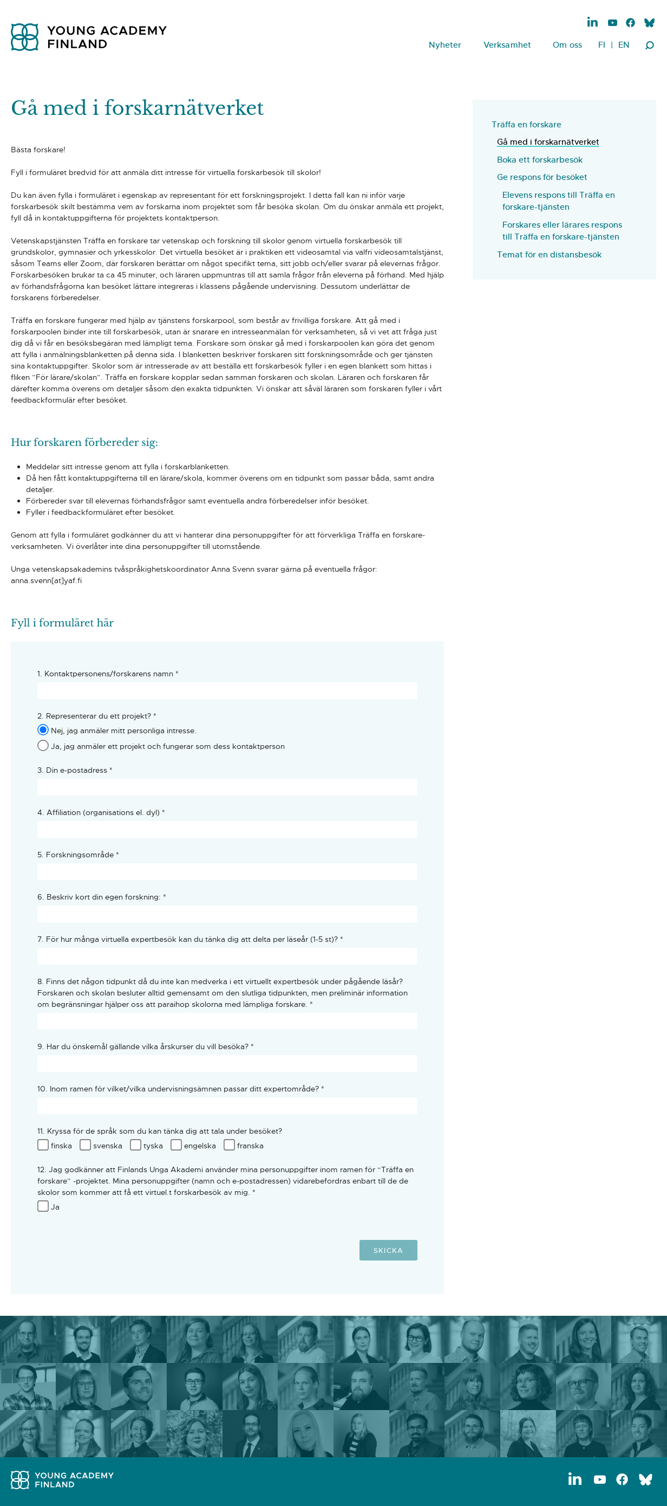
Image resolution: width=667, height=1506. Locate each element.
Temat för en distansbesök (549, 254)
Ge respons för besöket (542, 177)
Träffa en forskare (526, 124)
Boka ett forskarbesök (540, 159)
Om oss (567, 45)
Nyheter (445, 45)
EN (624, 45)
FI (601, 45)
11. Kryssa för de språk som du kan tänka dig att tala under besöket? (159, 1131)
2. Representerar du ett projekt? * (96, 716)
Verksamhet (507, 45)
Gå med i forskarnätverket (548, 142)
